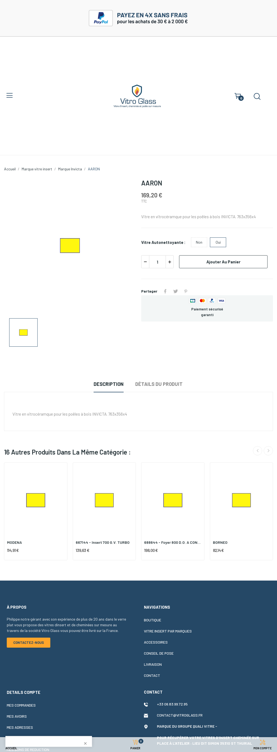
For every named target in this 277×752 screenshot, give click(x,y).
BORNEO (220, 542)
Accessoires (156, 642)
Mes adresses (20, 727)
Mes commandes (21, 705)
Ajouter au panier (223, 261)
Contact (152, 675)
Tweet (175, 291)
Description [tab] (109, 384)
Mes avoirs (17, 716)
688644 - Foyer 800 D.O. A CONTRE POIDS (173, 542)
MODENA (14, 542)
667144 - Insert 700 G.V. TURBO (103, 542)
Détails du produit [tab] (159, 384)
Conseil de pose (159, 653)
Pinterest (186, 291)
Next (268, 450)
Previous (257, 450)
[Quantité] (157, 261)
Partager (165, 291)
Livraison (153, 664)
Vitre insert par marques (168, 631)
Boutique (152, 620)
